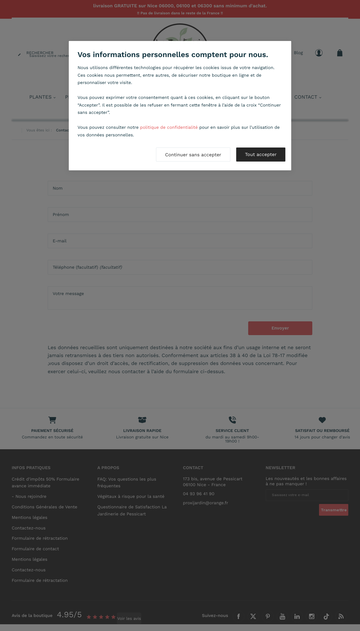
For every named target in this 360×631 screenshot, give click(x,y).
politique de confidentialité (169, 127)
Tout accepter (261, 154)
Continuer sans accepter (193, 154)
